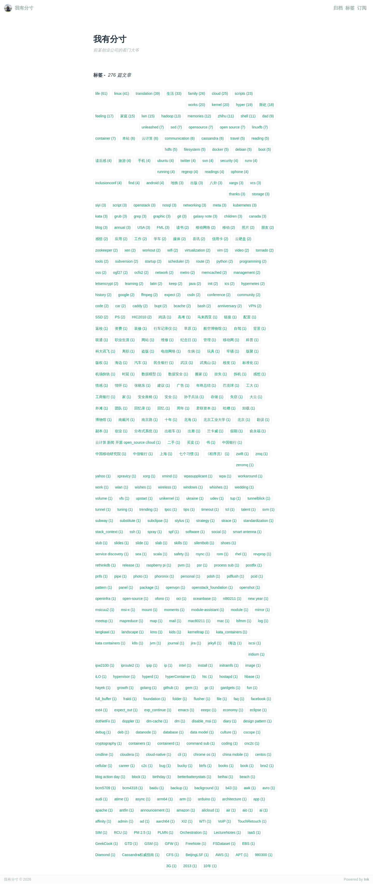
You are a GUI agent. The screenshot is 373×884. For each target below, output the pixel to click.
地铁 (177, 183)
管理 (209, 340)
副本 (101, 431)
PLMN (165, 832)
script (120, 205)
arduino (207, 799)
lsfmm (243, 621)
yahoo (103, 476)
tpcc (171, 509)
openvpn (175, 587)
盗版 (148, 351)
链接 (230, 317)
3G (171, 866)
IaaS (254, 832)
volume (103, 498)
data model (202, 732)
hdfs (171, 149)
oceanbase (204, 598)
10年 (210, 866)
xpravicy (126, 476)
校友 (229, 363)
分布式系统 (146, 431)
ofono (162, 598)
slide (142, 543)
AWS (222, 855)
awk (250, 788)
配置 (249, 317)
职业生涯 (125, 340)
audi (101, 799)
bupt (160, 306)
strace (229, 521)
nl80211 (232, 598)
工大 (252, 385)
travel (237, 138)
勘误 (263, 420)
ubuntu (165, 161)
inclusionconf (108, 183)
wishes (143, 487)
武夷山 (208, 363)
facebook (261, 699)
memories (199, 116)
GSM (151, 844)
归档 (338, 8)
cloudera (129, 754)
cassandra (212, 138)
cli (182, 754)
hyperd (150, 676)
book (247, 766)
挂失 (220, 374)
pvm (184, 565)
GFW (172, 844)
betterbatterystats (194, 777)
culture (228, 732)
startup (153, 261)
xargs (236, 183)
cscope (251, 732)
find (134, 183)
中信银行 (143, 454)
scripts (244, 93)
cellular (103, 766)
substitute (130, 521)
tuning (125, 509)
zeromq (245, 465)
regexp (189, 172)
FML (163, 227)
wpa (225, 476)
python (224, 261)
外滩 (101, 408)
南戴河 (126, 420)
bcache (182, 306)
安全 (171, 397)
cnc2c (251, 743)
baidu (157, 788)
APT (242, 855)
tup (235, 498)
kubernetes (244, 205)
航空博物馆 (215, 328)
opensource (201, 127)
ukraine (194, 498)
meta (219, 205)
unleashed (153, 127)
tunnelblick (259, 498)
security (229, 161)
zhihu (226, 116)
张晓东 (142, 385)
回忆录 (142, 408)
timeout (210, 509)
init (213, 284)
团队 (121, 408)
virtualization (197, 250)
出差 (194, 431)
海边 (121, 363)
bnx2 (266, 766)
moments (174, 610)
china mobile (236, 754)
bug (165, 766)
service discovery (112, 554)
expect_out (126, 710)
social (219, 532)
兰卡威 (215, 431)
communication (180, 138)
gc (209, 688)
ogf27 (120, 272)
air (231, 810)
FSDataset (224, 844)
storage (261, 194)
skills (180, 543)
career (127, 766)
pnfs (101, 576)
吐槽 (229, 408)
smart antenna (247, 532)
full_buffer (106, 699)
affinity (103, 821)
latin (156, 284)
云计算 (150, 138)
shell (248, 116)
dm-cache (157, 721)
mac (223, 621)
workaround (250, 476)
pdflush (235, 576)
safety (181, 554)
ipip (151, 665)
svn (208, 161)
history (103, 295)
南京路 (150, 420)
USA (143, 227)
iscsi (254, 643)
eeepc (208, 710)
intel (185, 665)
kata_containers (231, 632)
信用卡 (220, 239)
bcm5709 (105, 788)
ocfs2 (141, 272)
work (102, 487)
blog (101, 227)
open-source (135, 598)
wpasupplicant (198, 476)
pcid (257, 576)
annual (122, 227)
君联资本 (206, 408)
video (242, 250)
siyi (100, 205)
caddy (139, 306)
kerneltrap (198, 632)
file (222, 699)
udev (216, 498)
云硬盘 (243, 239)
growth (125, 688)
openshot (250, 587)
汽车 (140, 363)
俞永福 (258, 431)
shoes (228, 543)
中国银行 (232, 442)
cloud (220, 93)
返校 (101, 328)
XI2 (186, 821)
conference (218, 295)
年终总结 (206, 385)
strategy (205, 521)
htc (207, 676)
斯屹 (266, 105)
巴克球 (231, 385)
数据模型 (151, 374)
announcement (155, 810)
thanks (237, 194)
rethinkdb (105, 565)
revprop (262, 554)
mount (149, 610)
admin (125, 821)
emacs (186, 710)
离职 (128, 351)
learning (134, 284)
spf (173, 532)
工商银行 (105, 397)
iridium (256, 654)
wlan (121, 487)
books (226, 766)
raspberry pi (158, 565)
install (205, 665)
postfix (254, 565)
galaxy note (205, 216)
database (173, 732)
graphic (162, 216)
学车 (160, 239)
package (149, 587)
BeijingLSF (197, 855)
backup (179, 788)
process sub (226, 565)
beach (247, 777)
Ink (366, 879)
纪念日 (188, 340)
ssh (135, 532)
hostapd (228, 676)
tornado (264, 250)
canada (257, 216)
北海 (190, 420)
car (120, 306)
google (126, 295)
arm (185, 799)
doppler (131, 721)
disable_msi (204, 721)
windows (193, 487)
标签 (350, 8)
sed (176, 127)
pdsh (213, 576)
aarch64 (165, 821)
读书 (182, 227)
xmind (169, 476)
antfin (126, 810)
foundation (154, 699)
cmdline (104, 754)
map (156, 621)
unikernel (169, 498)
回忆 (163, 408)
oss (101, 272)
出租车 (173, 431)
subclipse (157, 521)
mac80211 (199, 621)
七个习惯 (189, 454)
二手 (173, 442)
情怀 (121, 385)
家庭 (127, 116)
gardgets (230, 688)
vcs (255, 183)
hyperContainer (180, 676)
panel (126, 587)
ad (145, 821)
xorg (149, 476)
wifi (172, 250)
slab (161, 543)
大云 (256, 397)
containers (139, 743)
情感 (101, 385)
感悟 (101, 239)
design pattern (257, 721)
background (206, 788)
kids (175, 632)
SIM (101, 832)
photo (140, 576)
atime (121, 799)
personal (190, 576)
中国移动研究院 (110, 454)
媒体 (179, 239)
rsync (203, 554)
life (101, 93)
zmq (262, 454)
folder (179, 699)
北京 (243, 420)
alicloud (210, 810)
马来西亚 (207, 317)
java (195, 284)
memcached (214, 272)
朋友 (267, 227)
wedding (244, 487)
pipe (120, 576)
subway (104, 521)
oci (181, 598)
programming (253, 261)
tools (102, 261)
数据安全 (178, 374)
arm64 (165, 799)
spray (154, 532)
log (263, 621)
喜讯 (199, 239)
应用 (121, 239)
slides (121, 543)
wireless (167, 487)
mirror (262, 610)
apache (104, 810)
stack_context (109, 532)
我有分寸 (18, 8)
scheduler (178, 261)
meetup (104, 621)
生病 (194, 351)
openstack (144, 205)
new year (258, 598)
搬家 (201, 374)
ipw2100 (104, 665)
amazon (186, 810)
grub (120, 216)
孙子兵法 (194, 397)
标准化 (250, 363)
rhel (241, 554)
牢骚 (233, 351)
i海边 (235, 643)
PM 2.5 (142, 832)
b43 (231, 788)
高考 (184, 317)
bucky (185, 766)
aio (247, 810)
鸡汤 (164, 317)
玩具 (213, 351)
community (248, 295)
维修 (167, 340)
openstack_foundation (212, 587)
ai (263, 810)
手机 (144, 161)
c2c (147, 766)
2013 (190, 866)
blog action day (110, 777)
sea (141, 554)
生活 (174, 93)
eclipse (258, 710)
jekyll (214, 643)
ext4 (101, 710)
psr (202, 565)
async (142, 799)
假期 (236, 431)
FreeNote (196, 844)
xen (130, 250)
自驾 (240, 328)
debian (243, 149)
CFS (172, 855)
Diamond (105, 855)
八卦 (216, 183)
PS (120, 317)
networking (194, 205)
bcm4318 (132, 788)
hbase (252, 676)
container (105, 138)
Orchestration (193, 832)
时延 (128, 374)
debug (103, 732)
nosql (169, 205)
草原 (190, 328)
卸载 (248, 408)
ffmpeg (149, 295)
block (139, 777)
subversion (126, 261)
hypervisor (124, 676)
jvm (155, 643)
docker (220, 149)
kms (156, 632)
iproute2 (130, 665)
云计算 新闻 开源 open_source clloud (128, 442)
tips (189, 509)
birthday (161, 777)
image (253, 665)
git (182, 216)
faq (239, 699)
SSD (101, 317)
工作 (140, 239)
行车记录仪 (165, 328)
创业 (121, 431)
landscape (133, 632)
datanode (146, 732)
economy (233, 710)
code (102, 306)
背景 (259, 328)
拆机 (240, 374)
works (196, 105)
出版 (196, 183)
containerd (168, 743)
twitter (187, 161)
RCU (120, 832)
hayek (102, 688)
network (164, 272)
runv (251, 161)
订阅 (362, 8)
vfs (124, 498)
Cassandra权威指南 (141, 855)
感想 (259, 374)
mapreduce (131, 621)
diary (229, 721)
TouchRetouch (252, 821)
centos (263, 754)
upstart (144, 498)
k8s (137, 643)
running (166, 172)
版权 (101, 363)
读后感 (103, 161)
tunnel (103, 509)
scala (160, 554)
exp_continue (157, 710)
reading (260, 138)
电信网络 (171, 351)
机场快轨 (105, 374)
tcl (230, 509)
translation (148, 93)
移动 (228, 227)
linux (121, 93)
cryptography (108, 743)
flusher (202, 699)
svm (268, 509)
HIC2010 (142, 317)
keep (175, 284)
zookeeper (106, 250)
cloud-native (158, 754)
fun (252, 688)
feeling (104, 116)
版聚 (252, 351)
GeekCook (106, 844)
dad (268, 116)
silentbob (204, 543)
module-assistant (207, 610)
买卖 (193, 442)
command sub (200, 743)
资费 (121, 328)
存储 (217, 397)
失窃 (236, 397)
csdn (194, 295)
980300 (263, 855)
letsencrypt (106, 284)
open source (232, 127)
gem (191, 688)
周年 (183, 408)
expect (172, 295)
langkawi (105, 632)
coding (229, 743)
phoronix (164, 576)
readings (214, 172)
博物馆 (103, 420)
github (171, 688)
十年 (171, 420)
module (239, 610)
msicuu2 (104, 610)
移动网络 (206, 227)
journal (176, 643)
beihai (225, 777)
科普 (252, 340)
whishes (218, 487)
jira (196, 643)
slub (101, 543)
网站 (148, 340)
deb (123, 732)
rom (222, 554)
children (233, 216)
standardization (258, 521)
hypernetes (253, 284)
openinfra (105, 598)
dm (179, 721)
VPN (255, 306)
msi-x (128, 610)
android (155, 183)
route (203, 261)
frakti (130, 699)
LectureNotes (227, 832)
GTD (131, 844)
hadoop (171, 116)
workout (151, 250)
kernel (220, 105)
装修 (140, 328)
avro (269, 788)
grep (140, 216)
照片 (248, 227)
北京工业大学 (217, 420)
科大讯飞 (105, 351)
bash (204, 306)
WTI (205, 821)
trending (148, 509)
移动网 (231, 340)
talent (248, 509)
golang (148, 688)
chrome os (204, 754)
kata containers (110, 643)
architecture (234, 799)
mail (175, 621)
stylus (182, 521)
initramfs (228, 665)
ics (230, 284)
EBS (248, 844)
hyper (244, 105)
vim (222, 250)
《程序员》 (217, 454)
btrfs (205, 766)
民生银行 (164, 363)
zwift (242, 454)
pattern (103, 587)
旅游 (124, 161)
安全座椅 (148, 397)
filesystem (195, 149)
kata (101, 216)
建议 (163, 385)
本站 (128, 138)
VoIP (224, 821)
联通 (101, 340)
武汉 (186, 363)
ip (168, 665)
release (131, 565)
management (247, 272)
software (195, 532)
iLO (101, 676)
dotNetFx (105, 721)
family (196, 93)
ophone (240, 172)
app (259, 799)
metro (187, 272)
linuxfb (260, 127)
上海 (166, 454)
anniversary (229, 306)
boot (264, 149)
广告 (183, 385)
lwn (148, 116)
